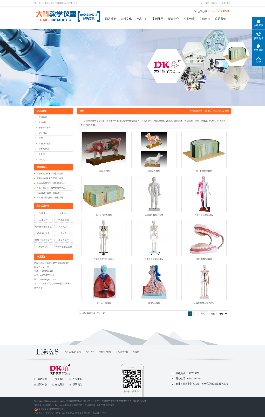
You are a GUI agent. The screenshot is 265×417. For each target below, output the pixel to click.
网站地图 (215, 3)
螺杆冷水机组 (105, 352)
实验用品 (43, 133)
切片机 (42, 159)
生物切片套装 (45, 143)
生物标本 (43, 117)
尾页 (213, 313)
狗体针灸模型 (154, 171)
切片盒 (63, 233)
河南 (77, 413)
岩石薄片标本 (45, 127)
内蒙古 (98, 413)
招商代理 (189, 18)
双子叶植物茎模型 (63, 247)
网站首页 (110, 18)
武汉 (58, 413)
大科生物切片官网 (73, 352)
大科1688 (90, 352)
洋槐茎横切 (63, 220)
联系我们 (220, 18)
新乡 (72, 413)
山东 (63, 413)
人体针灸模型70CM (154, 215)
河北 (81, 413)
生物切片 (43, 122)
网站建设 (69, 405)
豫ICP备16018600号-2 (44, 405)
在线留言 (204, 18)
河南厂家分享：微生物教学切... (51, 188)
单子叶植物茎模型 (104, 215)
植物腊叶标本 (43, 233)
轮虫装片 (63, 213)
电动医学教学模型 (43, 226)
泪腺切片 (43, 213)
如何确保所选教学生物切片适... (51, 197)
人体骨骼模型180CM (153, 259)
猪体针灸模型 (104, 171)
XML (229, 3)
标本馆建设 (44, 149)
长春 (93, 413)
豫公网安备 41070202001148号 (49, 409)
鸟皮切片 (43, 220)
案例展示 (157, 18)
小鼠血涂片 (63, 240)
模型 (41, 138)
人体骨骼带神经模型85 (103, 259)
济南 (104, 413)
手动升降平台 (122, 352)
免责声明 (101, 405)
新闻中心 (173, 18)
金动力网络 (90, 405)
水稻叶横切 (43, 247)
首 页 (207, 111)
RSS (223, 3)
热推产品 (38, 413)
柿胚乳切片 (63, 226)
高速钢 (136, 352)
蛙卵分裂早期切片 (43, 240)
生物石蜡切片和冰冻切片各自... (51, 173)
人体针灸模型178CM (203, 215)
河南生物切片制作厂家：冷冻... (51, 178)
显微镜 (42, 154)
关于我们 (60, 379)
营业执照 (110, 405)
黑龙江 (87, 413)
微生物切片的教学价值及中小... (51, 193)
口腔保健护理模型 (204, 259)
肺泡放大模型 (154, 303)
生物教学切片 (125, 401)
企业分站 (205, 3)
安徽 (67, 413)
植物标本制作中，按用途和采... (51, 183)
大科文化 (126, 18)
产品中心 (142, 18)
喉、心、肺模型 (104, 303)
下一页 (203, 313)
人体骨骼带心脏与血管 (204, 303)
